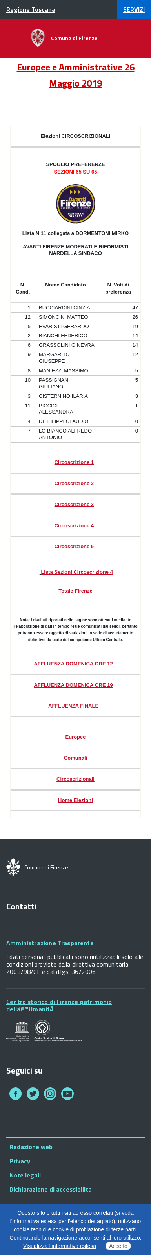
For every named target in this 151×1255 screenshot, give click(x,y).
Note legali (25, 1175)
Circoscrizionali (75, 779)
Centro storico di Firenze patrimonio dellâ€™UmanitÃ (59, 1005)
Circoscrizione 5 (74, 546)
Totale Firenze (75, 591)
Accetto (118, 1246)
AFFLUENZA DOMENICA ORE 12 (73, 664)
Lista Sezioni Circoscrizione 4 (77, 572)
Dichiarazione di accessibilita (50, 1189)
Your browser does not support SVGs (44, 1032)
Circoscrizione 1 (74, 462)
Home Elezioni (75, 800)
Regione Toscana (30, 9)
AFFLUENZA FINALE (73, 706)
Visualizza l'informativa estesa (59, 1246)
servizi (134, 9)
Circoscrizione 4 (74, 526)
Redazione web (31, 1146)
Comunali (75, 758)
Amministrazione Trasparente (50, 943)
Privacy (19, 1161)
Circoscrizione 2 (74, 483)
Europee (75, 737)
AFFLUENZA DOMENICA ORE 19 (73, 685)
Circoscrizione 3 (74, 504)
